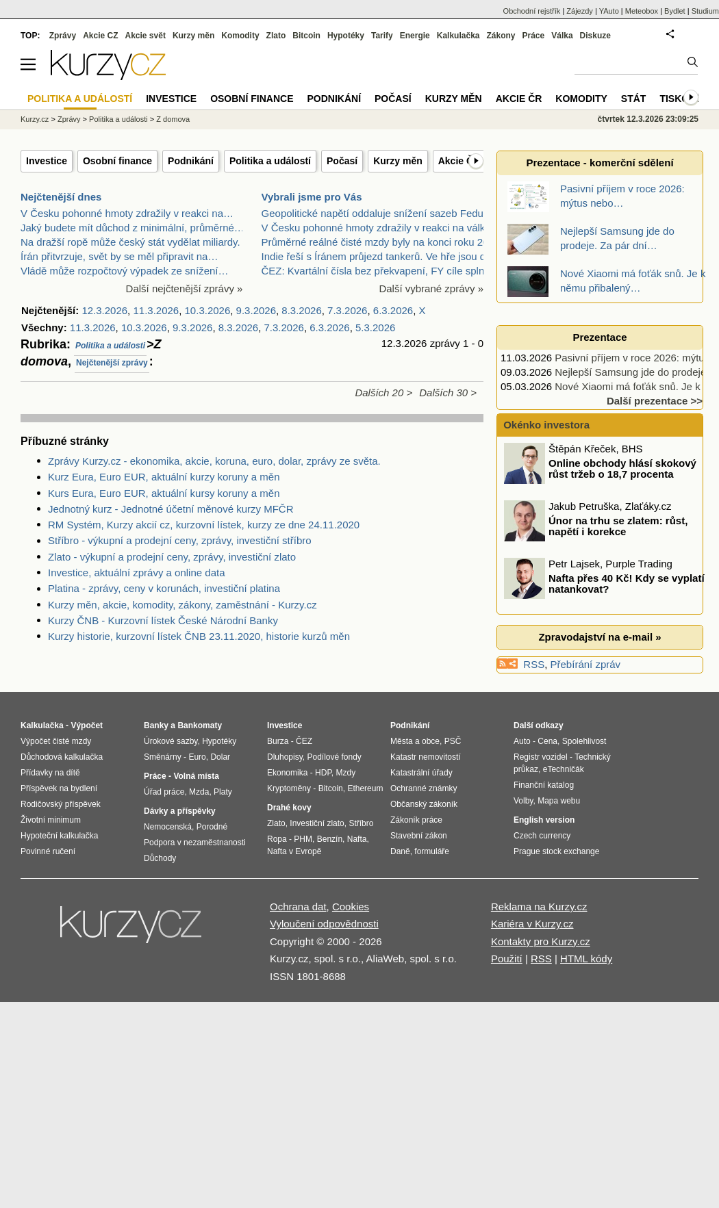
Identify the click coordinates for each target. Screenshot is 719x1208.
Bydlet (674, 11)
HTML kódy (586, 958)
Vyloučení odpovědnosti (324, 923)
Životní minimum (51, 820)
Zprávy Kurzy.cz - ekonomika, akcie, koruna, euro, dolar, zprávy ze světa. (214, 461)
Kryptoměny (289, 788)
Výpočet (87, 725)
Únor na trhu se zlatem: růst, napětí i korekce (618, 526)
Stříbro (361, 823)
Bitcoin (306, 35)
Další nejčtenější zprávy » (184, 288)
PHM (303, 839)
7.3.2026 (347, 310)
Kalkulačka (458, 35)
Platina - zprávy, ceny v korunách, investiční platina (164, 588)
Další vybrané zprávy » (431, 288)
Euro (196, 757)
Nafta (357, 839)
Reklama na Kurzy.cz (539, 906)
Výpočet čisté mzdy (56, 741)
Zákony (500, 35)
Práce (533, 35)
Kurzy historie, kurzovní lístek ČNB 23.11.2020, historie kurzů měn (199, 636)
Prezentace (599, 337)
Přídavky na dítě (50, 773)
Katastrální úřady (421, 773)
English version (544, 820)
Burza (277, 741)
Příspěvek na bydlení (59, 788)
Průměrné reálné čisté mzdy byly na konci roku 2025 (381, 242)
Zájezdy (579, 11)
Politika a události (110, 345)
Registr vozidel (541, 757)
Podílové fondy (334, 757)
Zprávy (62, 35)
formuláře (431, 851)
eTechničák (563, 769)
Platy (223, 792)
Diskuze (595, 35)
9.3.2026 (256, 310)
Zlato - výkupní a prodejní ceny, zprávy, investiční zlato (172, 557)
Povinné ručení (48, 851)
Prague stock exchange (556, 851)
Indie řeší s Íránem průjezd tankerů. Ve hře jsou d (374, 256)
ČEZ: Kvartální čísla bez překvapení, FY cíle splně (376, 271)
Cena (547, 741)
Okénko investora (545, 424)
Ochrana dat (298, 906)
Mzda (199, 792)
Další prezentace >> (655, 401)
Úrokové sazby (170, 741)
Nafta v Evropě (294, 851)
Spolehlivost (584, 741)
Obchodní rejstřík (532, 11)
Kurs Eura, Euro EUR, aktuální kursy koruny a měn (163, 493)
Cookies (350, 906)
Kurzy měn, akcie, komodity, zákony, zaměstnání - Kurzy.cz (182, 605)
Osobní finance (117, 160)
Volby (523, 801)
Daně (400, 851)
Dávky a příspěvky (180, 811)
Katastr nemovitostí (425, 757)
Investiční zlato (317, 823)
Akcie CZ (100, 35)
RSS (533, 664)
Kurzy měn (397, 160)
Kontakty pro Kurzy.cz (540, 941)
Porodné (212, 827)
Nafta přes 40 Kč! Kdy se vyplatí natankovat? (626, 583)
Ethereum (365, 788)
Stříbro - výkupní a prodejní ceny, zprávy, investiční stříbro (180, 540)
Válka (561, 35)
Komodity (240, 35)
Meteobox (641, 11)
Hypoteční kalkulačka (59, 835)
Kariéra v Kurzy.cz (532, 923)
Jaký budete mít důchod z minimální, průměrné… (132, 227)
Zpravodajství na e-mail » (599, 637)
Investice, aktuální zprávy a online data (136, 572)
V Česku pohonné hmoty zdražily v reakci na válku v (380, 227)
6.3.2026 (393, 310)
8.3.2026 (301, 310)
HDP (323, 773)
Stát (633, 98)
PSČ (453, 741)
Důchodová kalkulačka (62, 757)
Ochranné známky (423, 788)
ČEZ (304, 741)
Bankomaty (199, 725)
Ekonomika (287, 773)
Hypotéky (345, 35)
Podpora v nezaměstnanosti (195, 842)
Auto (522, 741)
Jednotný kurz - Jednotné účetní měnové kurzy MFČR (171, 509)
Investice (46, 160)
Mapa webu (559, 801)
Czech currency (542, 835)
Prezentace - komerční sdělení (599, 162)
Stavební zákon (418, 835)
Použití (506, 958)
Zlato (276, 35)
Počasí (342, 160)
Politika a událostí (270, 160)
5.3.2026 (375, 327)
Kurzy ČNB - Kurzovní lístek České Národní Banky (163, 620)
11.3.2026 (156, 310)
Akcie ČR (459, 160)
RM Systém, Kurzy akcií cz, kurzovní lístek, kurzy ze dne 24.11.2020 (204, 524)
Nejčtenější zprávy (112, 363)
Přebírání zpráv (586, 664)
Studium (705, 11)
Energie (415, 35)
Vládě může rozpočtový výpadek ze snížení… (125, 271)
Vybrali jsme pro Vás (312, 197)
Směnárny (162, 757)
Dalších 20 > (383, 392)
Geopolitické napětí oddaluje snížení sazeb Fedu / (376, 213)
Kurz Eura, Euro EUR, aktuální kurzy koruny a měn (163, 477)
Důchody (160, 858)
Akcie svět (145, 35)
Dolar (220, 757)
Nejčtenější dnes (61, 197)
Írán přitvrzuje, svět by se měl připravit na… (119, 256)
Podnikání (191, 160)
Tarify (382, 35)
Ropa (277, 839)
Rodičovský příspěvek (61, 804)
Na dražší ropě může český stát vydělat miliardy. (130, 242)
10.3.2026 (208, 310)
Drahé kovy (289, 807)
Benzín (329, 839)
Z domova (173, 119)
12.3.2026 (104, 310)
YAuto (609, 11)
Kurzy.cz (35, 119)
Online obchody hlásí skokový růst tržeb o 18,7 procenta (622, 468)
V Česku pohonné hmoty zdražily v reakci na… (127, 213)
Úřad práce (164, 792)
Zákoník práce (416, 820)
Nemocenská (168, 827)
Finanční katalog (544, 785)
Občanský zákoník (423, 804)
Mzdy (346, 773)
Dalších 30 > (448, 392)
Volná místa (195, 776)
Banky (156, 725)
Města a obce (415, 741)
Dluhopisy (285, 757)
